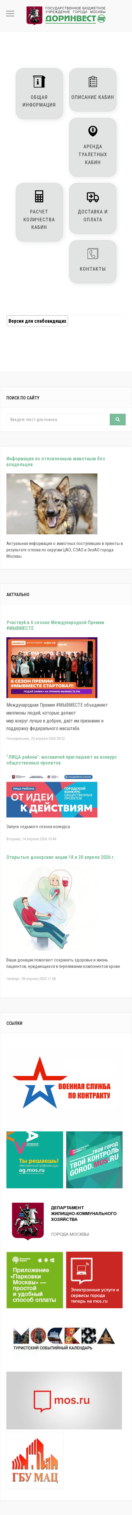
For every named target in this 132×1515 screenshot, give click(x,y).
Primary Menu (10, 13)
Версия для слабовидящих (37, 321)
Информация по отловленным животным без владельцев (55, 461)
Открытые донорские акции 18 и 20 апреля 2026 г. (60, 857)
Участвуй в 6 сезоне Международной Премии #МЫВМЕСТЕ (55, 625)
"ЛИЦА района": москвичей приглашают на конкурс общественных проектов (61, 760)
